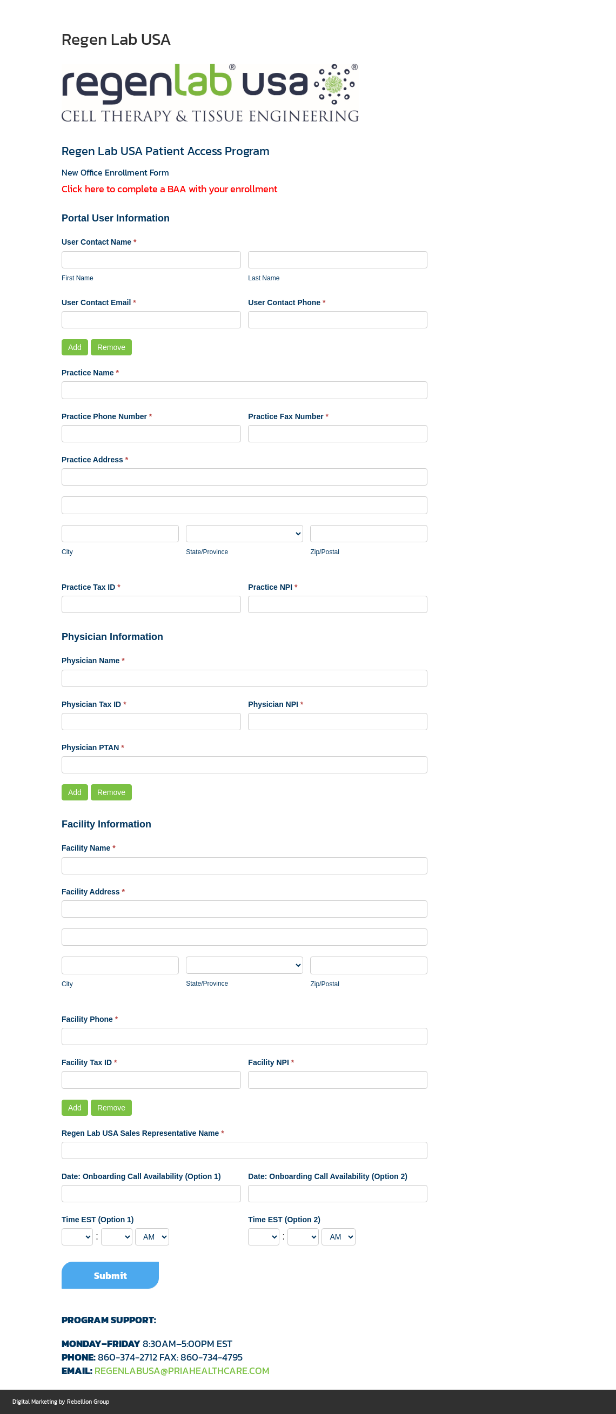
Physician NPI (275, 704)
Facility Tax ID (89, 1062)
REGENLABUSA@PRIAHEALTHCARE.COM (182, 1370)
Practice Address (95, 459)
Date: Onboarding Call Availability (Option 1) (141, 1176)
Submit (110, 1275)
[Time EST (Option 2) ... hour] (263, 1236)
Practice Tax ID (91, 587)
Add (75, 347)
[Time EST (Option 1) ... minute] (116, 1236)
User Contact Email (99, 302)
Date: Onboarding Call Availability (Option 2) (327, 1176)
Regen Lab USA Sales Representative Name (143, 1133)
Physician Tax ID (94, 704)
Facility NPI (271, 1062)
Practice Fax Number (288, 416)
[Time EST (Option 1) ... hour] (77, 1236)
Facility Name (89, 848)
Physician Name (93, 660)
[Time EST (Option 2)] (339, 1236)
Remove (111, 347)
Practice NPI (272, 587)
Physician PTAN (93, 747)
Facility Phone (90, 1019)
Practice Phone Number (107, 416)
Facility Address (93, 891)
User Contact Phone (286, 302)
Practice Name (90, 372)
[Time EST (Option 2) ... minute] (303, 1236)
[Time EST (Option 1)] (152, 1236)
